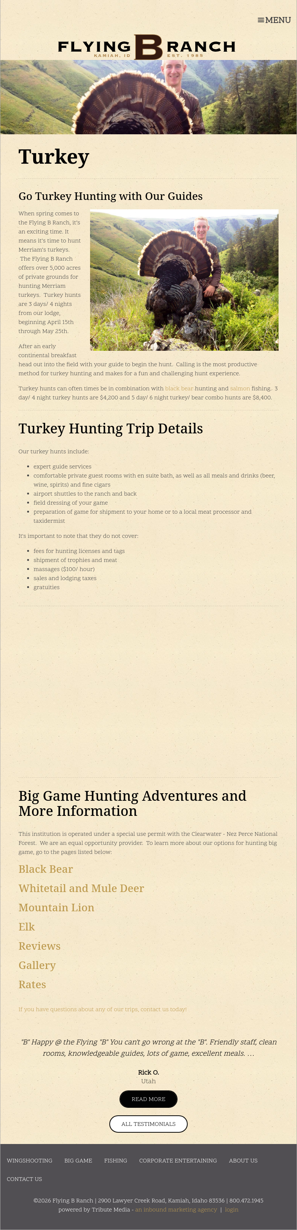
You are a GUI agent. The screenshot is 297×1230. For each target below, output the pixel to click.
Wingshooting (29, 1161)
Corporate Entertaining (178, 1161)
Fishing (115, 1161)
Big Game (78, 1161)
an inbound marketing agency (176, 1210)
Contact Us (24, 1179)
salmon (240, 389)
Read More (148, 1099)
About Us (243, 1161)
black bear (179, 389)
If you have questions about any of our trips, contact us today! (102, 1010)
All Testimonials (148, 1124)
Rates (32, 984)
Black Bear (45, 868)
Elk (26, 926)
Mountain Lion (56, 907)
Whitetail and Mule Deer (81, 888)
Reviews (39, 945)
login (232, 1210)
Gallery (37, 965)
